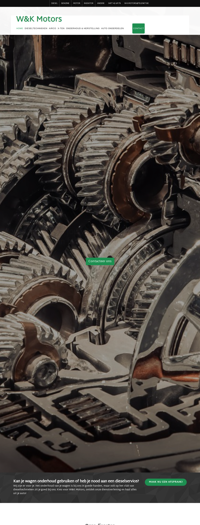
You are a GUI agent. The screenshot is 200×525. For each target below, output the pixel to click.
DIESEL (54, 3)
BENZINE (65, 3)
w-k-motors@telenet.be (136, 3)
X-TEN (100, 21)
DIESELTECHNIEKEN (75, 21)
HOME (59, 21)
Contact (178, 21)
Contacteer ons (100, 261)
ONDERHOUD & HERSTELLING (122, 21)
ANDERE (101, 3)
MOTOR (76, 3)
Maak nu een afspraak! (166, 482)
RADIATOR (88, 3)
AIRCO (92, 21)
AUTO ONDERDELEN (152, 21)
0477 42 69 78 (114, 3)
